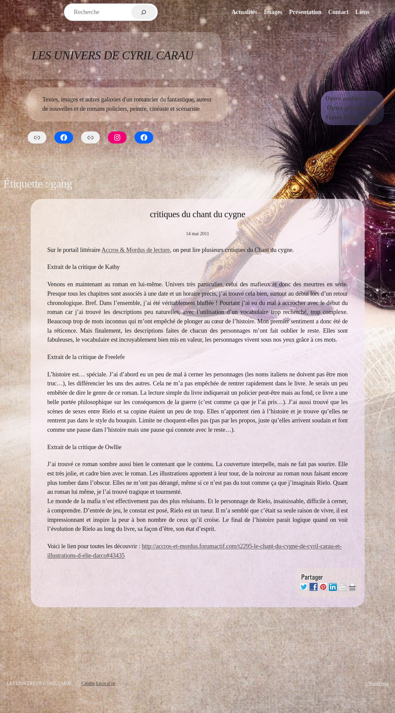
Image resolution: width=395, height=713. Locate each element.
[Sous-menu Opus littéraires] (377, 117)
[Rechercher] (143, 12)
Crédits (88, 683)
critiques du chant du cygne (197, 214)
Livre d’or (105, 683)
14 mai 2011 (197, 233)
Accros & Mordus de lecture (136, 250)
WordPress (378, 683)
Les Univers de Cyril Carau (112, 55)
